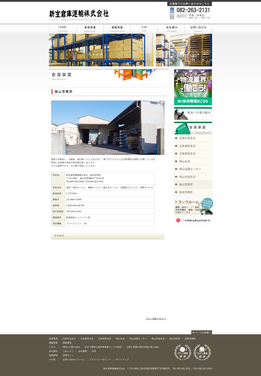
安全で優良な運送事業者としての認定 (103, 347)
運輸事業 (116, 28)
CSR (144, 28)
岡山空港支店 (187, 176)
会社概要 (82, 351)
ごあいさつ (68, 351)
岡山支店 (184, 161)
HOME (62, 28)
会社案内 (171, 28)
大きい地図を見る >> (156, 318)
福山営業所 (186, 184)
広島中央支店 (187, 138)
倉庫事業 (89, 28)
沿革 (94, 351)
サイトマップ (122, 359)
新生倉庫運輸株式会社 (79, 15)
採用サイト (68, 355)
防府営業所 (186, 192)
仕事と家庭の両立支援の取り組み (143, 347)
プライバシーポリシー (100, 359)
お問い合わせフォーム (73, 359)
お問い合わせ (198, 28)
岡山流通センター (190, 168)
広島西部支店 (187, 153)
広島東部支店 (187, 145)
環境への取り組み (71, 347)
